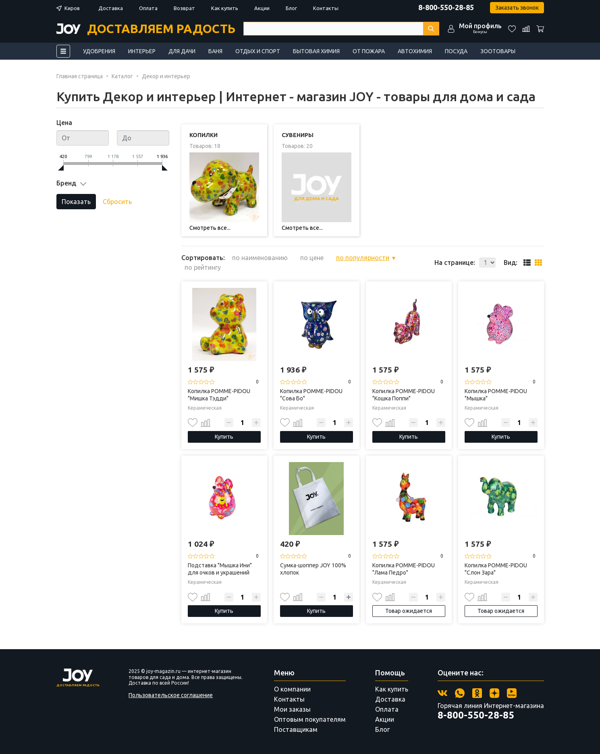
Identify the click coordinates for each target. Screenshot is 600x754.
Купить (224, 436)
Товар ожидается (408, 611)
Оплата (148, 8)
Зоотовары (497, 51)
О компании (292, 689)
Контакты (325, 8)
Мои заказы (292, 709)
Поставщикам (296, 729)
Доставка (110, 8)
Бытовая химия (316, 51)
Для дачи (181, 51)
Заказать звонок (517, 7)
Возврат (184, 8)
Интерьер (142, 51)
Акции (262, 8)
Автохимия (415, 51)
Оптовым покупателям (310, 719)
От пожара (369, 51)
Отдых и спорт (257, 51)
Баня (215, 51)
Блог (291, 8)
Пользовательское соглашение (171, 695)
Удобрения (99, 51)
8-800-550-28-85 (446, 7)
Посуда (456, 51)
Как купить (224, 8)
